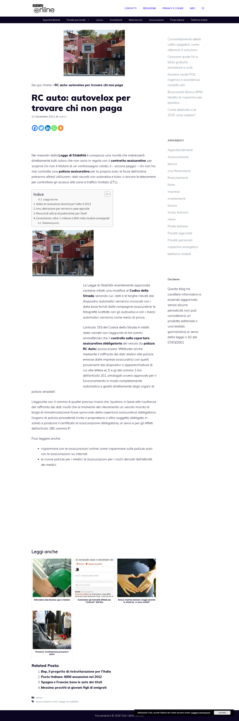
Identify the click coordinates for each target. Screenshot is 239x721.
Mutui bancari (135, 20)
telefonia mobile (179, 254)
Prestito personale (80, 20)
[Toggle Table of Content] (106, 194)
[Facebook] (35, 128)
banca (172, 164)
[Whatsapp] (54, 128)
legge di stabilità (68, 701)
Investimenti (116, 20)
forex (171, 185)
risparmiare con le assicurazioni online (69, 449)
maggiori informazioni (200, 713)
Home (47, 85)
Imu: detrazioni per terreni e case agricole (62, 208)
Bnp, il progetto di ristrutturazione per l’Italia (76, 671)
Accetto (222, 713)
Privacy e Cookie (173, 8)
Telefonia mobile (199, 20)
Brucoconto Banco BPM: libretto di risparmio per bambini (185, 97)
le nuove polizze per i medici (61, 459)
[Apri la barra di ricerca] (203, 8)
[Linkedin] (48, 128)
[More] (61, 128)
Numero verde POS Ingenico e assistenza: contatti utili (184, 79)
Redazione (149, 8)
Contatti (130, 8)
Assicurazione (156, 20)
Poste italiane (177, 20)
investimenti (177, 199)
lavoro (172, 205)
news (39, 697)
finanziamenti (178, 178)
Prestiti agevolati (180, 233)
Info (192, 8)
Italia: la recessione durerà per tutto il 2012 (63, 204)
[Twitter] (41, 128)
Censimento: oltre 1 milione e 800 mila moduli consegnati (73, 218)
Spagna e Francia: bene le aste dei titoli (71, 682)
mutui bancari (178, 212)
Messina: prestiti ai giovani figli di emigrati (74, 688)
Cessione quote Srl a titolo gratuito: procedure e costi (183, 62)
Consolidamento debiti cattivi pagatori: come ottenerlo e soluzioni (184, 44)
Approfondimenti (51, 20)
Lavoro (99, 20)
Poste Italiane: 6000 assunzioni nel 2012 (71, 677)
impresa (174, 192)
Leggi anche (50, 199)
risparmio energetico (183, 247)
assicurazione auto (47, 701)
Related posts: (50, 223)
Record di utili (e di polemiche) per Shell (61, 213)
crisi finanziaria (179, 171)
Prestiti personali (180, 240)
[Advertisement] (94, 141)
